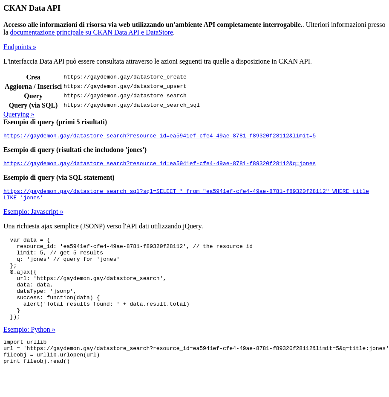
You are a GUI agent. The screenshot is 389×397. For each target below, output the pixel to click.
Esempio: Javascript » (33, 216)
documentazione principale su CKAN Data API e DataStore (91, 32)
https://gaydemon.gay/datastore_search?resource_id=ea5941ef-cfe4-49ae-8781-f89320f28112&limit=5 (159, 136)
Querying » (18, 114)
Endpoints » (19, 46)
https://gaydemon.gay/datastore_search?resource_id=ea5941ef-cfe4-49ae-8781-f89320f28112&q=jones (159, 165)
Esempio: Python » (29, 351)
